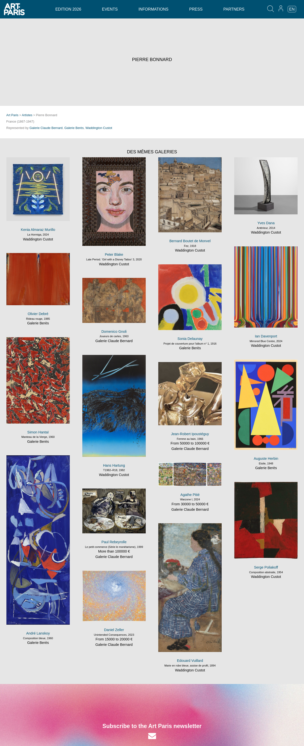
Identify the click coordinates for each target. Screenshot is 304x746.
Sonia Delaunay (190, 339)
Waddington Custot (98, 128)
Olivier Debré (38, 314)
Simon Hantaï (38, 432)
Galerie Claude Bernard (46, 128)
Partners (234, 9)
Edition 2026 (68, 9)
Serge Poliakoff (266, 567)
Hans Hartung (114, 465)
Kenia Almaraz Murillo (38, 230)
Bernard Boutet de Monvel (190, 241)
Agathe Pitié (190, 495)
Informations (153, 9)
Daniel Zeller (114, 630)
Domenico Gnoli (113, 331)
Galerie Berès (74, 128)
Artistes (27, 115)
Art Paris (12, 115)
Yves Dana (266, 223)
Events (110, 9)
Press (195, 9)
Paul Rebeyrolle (114, 542)
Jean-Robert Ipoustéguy (190, 434)
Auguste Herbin (266, 458)
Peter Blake (114, 254)
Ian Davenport (266, 336)
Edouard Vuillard (190, 661)
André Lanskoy (38, 633)
